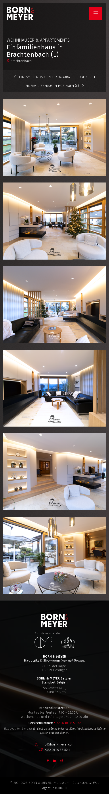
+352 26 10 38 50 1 (57, 750)
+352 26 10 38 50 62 (67, 723)
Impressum (61, 783)
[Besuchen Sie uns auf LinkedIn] (54, 760)
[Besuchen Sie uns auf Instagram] (61, 760)
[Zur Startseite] (20, 13)
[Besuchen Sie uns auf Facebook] (48, 760)
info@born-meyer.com (57, 744)
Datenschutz (82, 783)
